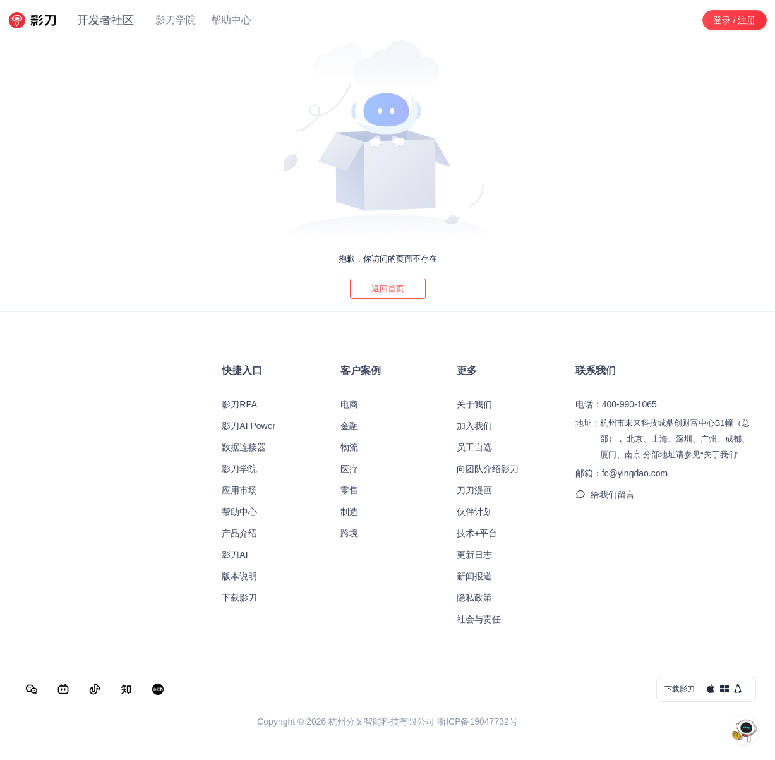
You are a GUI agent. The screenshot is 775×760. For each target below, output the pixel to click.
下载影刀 (239, 598)
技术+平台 (477, 533)
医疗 (349, 469)
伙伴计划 (474, 512)
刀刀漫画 (474, 490)
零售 (349, 490)
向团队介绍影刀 (488, 469)
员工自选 (474, 447)
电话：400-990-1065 (616, 404)
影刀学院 (239, 469)
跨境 (349, 533)
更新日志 (474, 555)
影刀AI (235, 555)
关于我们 (474, 404)
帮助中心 (239, 512)
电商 (349, 404)
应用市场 (239, 490)
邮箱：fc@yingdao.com (621, 473)
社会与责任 (479, 619)
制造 (349, 512)
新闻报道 (474, 576)
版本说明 (239, 576)
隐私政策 (474, 598)
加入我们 (474, 426)
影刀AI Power (248, 426)
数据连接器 (244, 447)
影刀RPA (239, 404)
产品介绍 (239, 533)
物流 (349, 447)
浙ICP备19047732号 (477, 721)
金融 (349, 426)
